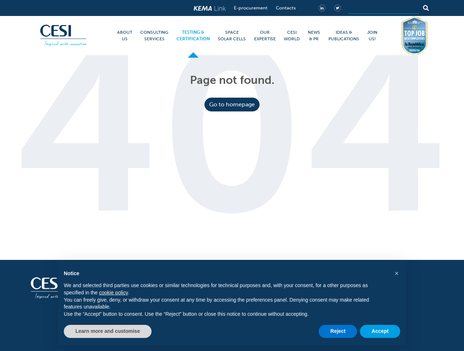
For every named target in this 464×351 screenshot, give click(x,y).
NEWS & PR (314, 35)
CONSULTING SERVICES (154, 35)
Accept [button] (380, 331)
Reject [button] (337, 331)
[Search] (383, 8)
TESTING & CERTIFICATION (193, 35)
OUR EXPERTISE (265, 35)
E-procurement (251, 8)
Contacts (286, 8)
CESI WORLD (292, 35)
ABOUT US (124, 35)
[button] (396, 273)
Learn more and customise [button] (107, 331)
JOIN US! (372, 35)
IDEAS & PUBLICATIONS (343, 35)
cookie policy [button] (113, 292)
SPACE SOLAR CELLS (232, 35)
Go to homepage (232, 104)
